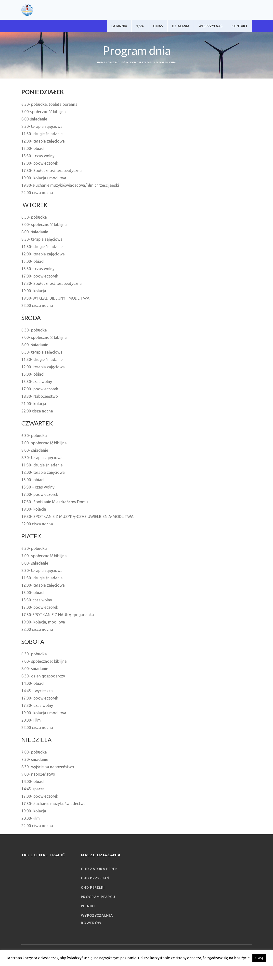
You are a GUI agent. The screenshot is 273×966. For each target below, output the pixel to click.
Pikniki (88, 906)
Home (101, 62)
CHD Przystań (95, 878)
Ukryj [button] (259, 958)
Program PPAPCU (98, 897)
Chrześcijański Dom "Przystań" (130, 62)
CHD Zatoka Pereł (99, 869)
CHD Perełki (93, 887)
